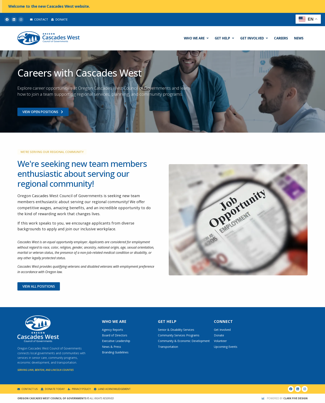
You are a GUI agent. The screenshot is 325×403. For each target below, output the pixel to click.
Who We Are (196, 38)
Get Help (224, 38)
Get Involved (254, 38)
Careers (281, 38)
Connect (223, 321)
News (298, 38)
